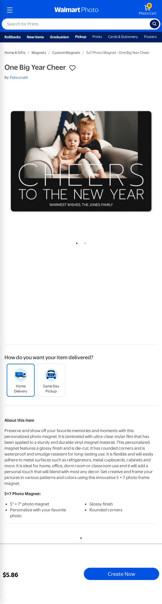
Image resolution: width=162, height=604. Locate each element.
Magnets (39, 53)
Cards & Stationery (123, 37)
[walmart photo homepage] (76, 10)
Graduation (59, 37)
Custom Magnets (66, 53)
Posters (150, 37)
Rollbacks (12, 37)
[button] (72, 68)
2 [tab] (84, 242)
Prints (97, 37)
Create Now (121, 574)
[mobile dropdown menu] (10, 10)
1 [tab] (75, 242)
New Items (35, 37)
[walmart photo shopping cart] (148, 10)
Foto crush (19, 77)
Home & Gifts (14, 53)
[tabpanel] (81, 161)
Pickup (80, 37)
